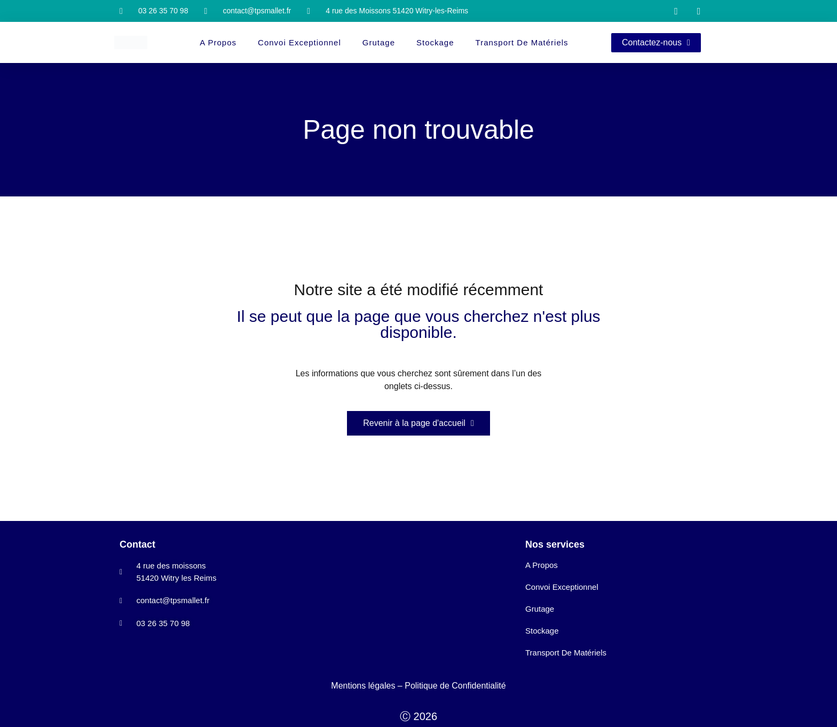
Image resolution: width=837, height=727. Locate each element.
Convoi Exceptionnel (299, 42)
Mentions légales (363, 685)
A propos (218, 42)
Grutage (378, 42)
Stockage (435, 42)
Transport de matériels (522, 42)
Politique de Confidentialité (455, 685)
